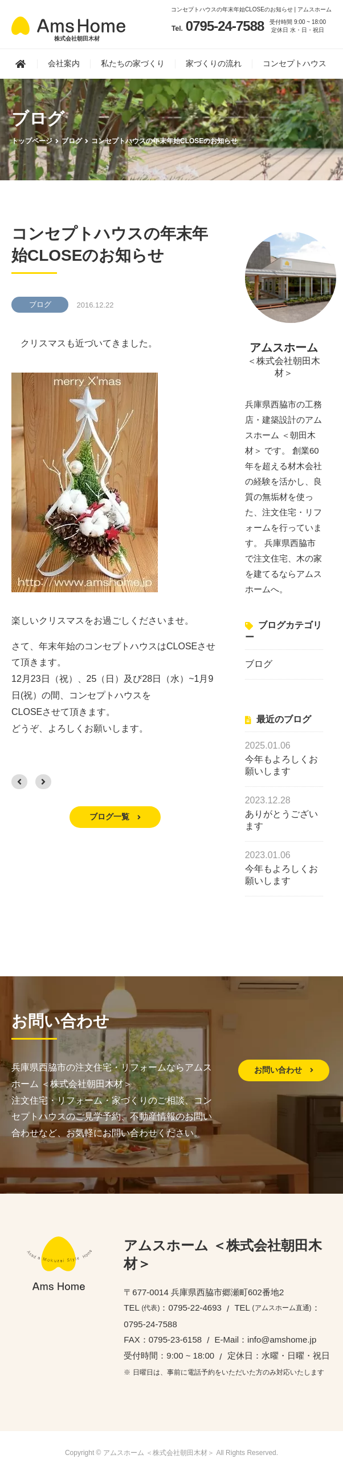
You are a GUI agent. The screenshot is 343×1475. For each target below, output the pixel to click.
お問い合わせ (283, 1069)
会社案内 (64, 63)
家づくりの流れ (214, 63)
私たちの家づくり (133, 63)
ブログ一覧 (115, 816)
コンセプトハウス (294, 63)
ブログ (258, 664)
